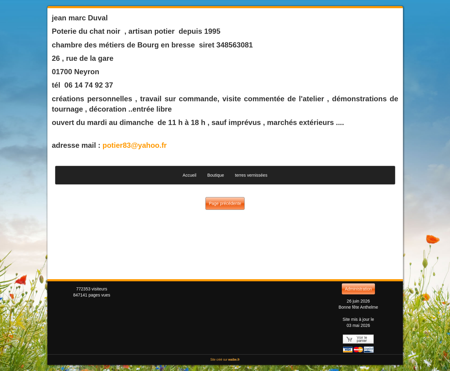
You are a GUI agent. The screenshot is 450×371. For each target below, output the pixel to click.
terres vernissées (251, 175)
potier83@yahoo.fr (134, 145)
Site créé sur (225, 359)
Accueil (189, 175)
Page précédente (225, 203)
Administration (358, 288)
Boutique (215, 175)
